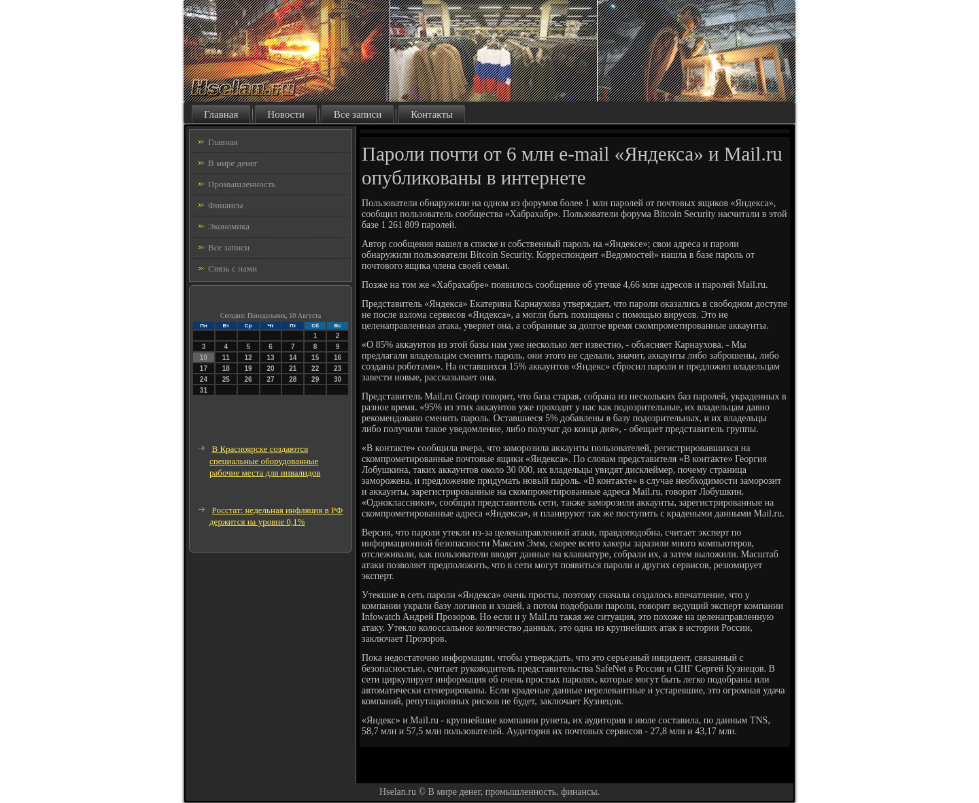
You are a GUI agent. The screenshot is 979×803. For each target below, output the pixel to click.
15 (315, 357)
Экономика (229, 226)
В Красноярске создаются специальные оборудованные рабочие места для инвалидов (264, 461)
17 (203, 368)
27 (270, 379)
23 (337, 368)
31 (203, 390)
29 (315, 379)
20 (270, 368)
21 (292, 368)
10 (203, 357)
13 (270, 357)
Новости (285, 114)
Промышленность (242, 184)
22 (315, 368)
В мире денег (233, 163)
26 (248, 379)
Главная (221, 114)
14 (292, 357)
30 (337, 379)
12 (248, 357)
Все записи (357, 114)
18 (226, 368)
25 (226, 379)
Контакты (432, 114)
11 (226, 357)
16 (337, 357)
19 (248, 368)
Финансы (225, 205)
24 (203, 379)
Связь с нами (232, 268)
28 (292, 379)
